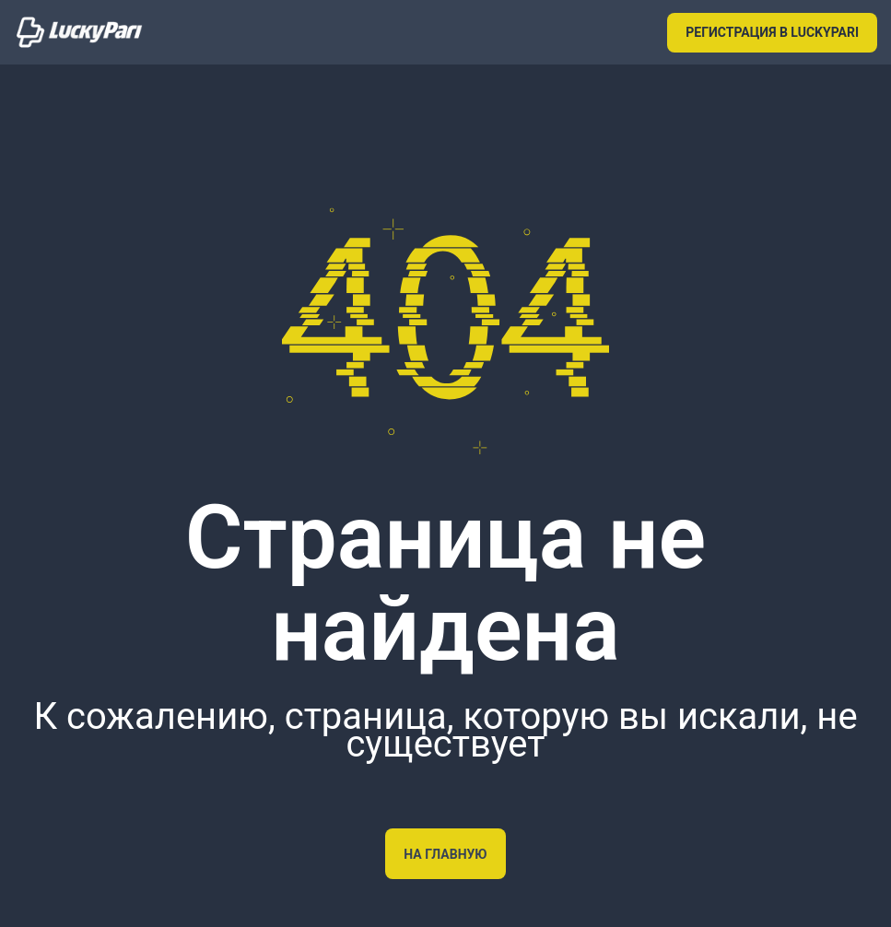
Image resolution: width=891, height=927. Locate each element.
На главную (445, 854)
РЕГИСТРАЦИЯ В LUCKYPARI (772, 32)
